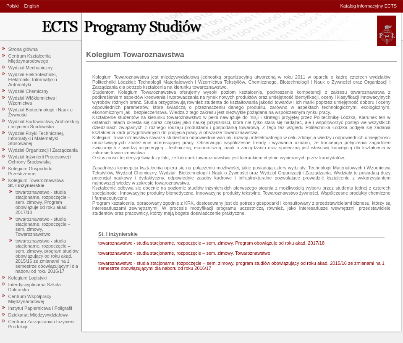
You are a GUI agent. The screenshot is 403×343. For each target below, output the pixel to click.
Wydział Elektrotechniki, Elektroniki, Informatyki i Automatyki (32, 79)
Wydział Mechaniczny (30, 67)
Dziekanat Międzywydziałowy (38, 314)
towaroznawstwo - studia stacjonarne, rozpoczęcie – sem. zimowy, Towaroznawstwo (43, 226)
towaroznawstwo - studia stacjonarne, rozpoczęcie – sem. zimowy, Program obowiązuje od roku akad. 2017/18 (43, 202)
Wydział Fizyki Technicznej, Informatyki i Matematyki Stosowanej (36, 138)
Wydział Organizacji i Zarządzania (43, 150)
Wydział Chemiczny (28, 91)
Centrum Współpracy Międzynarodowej (30, 299)
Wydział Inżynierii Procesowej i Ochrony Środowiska (39, 159)
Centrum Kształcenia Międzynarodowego (29, 58)
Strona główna (23, 49)
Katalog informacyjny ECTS (368, 5)
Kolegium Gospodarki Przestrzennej (30, 171)
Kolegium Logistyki (27, 277)
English (31, 5)
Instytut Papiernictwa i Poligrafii (40, 308)
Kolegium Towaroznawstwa (36, 180)
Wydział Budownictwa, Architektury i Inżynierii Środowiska (44, 124)
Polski (12, 5)
